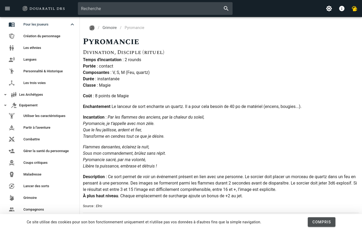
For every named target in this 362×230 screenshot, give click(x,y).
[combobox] (155, 8)
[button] (40, 24)
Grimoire (110, 28)
